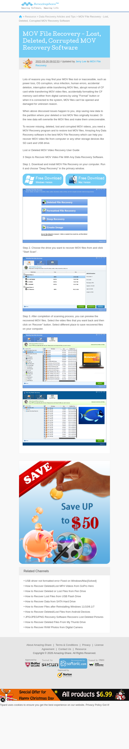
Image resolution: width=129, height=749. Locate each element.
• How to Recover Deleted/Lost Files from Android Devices (57, 611)
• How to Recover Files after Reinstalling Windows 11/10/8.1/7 (59, 606)
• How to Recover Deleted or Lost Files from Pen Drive (55, 591)
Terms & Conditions (67, 644)
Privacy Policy (94, 704)
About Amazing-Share (38, 644)
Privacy (86, 644)
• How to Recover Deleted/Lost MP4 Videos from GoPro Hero (59, 585)
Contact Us (64, 649)
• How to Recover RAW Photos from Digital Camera (53, 627)
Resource (30, 16)
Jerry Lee (81, 61)
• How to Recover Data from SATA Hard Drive (50, 601)
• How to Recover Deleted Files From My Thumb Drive (55, 622)
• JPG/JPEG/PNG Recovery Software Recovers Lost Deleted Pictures (63, 616)
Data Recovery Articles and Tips (57, 16)
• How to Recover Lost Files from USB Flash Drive (52, 596)
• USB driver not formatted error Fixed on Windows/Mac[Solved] (60, 580)
